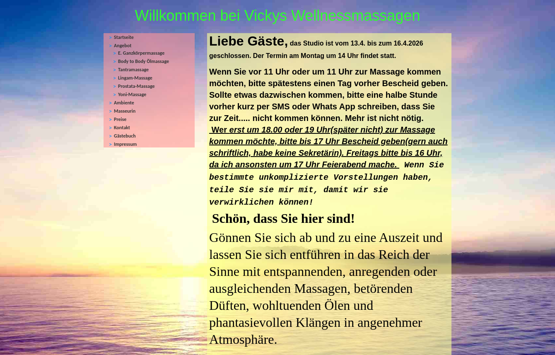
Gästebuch (125, 136)
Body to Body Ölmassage (143, 61)
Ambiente (124, 103)
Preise (120, 119)
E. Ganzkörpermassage (141, 53)
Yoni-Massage (132, 94)
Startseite (124, 37)
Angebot (122, 45)
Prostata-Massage (136, 86)
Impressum (125, 144)
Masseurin (124, 111)
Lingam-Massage (135, 78)
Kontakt (122, 127)
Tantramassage (133, 69)
